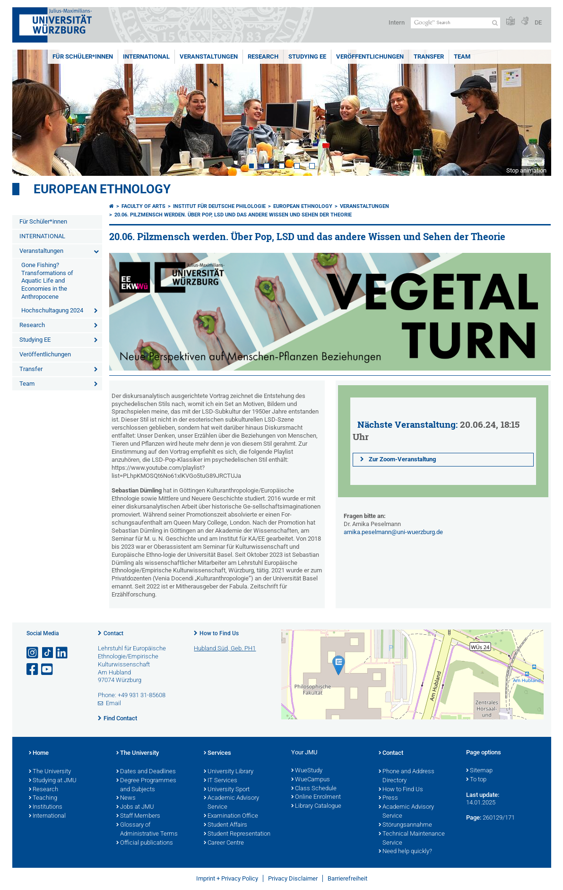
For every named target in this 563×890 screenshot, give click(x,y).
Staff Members (138, 816)
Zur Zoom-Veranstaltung (401, 459)
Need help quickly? (405, 851)
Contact (113, 633)
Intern (397, 22)
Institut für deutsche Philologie (219, 206)
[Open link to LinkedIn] (62, 653)
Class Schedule (314, 789)
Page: (473, 817)
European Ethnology (102, 189)
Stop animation (526, 170)
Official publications (144, 843)
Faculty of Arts (143, 206)
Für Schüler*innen (82, 56)
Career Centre (224, 843)
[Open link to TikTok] (47, 653)
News (126, 798)
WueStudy (306, 771)
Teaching (43, 798)
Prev (29, 113)
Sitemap (479, 771)
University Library (228, 772)
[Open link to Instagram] (33, 653)
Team (462, 56)
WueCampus (310, 780)
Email (113, 703)
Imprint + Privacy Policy (227, 878)
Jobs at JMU (135, 807)
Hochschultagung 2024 (52, 310)
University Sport (227, 790)
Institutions (45, 807)
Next (534, 113)
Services (217, 753)
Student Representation (237, 834)
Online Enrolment (316, 797)
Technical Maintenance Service (412, 838)
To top (476, 780)
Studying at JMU (53, 781)
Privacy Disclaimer (293, 878)
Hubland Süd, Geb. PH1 (225, 648)
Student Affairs (225, 825)
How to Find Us (219, 633)
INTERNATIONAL (146, 56)
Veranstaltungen (209, 56)
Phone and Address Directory (406, 776)
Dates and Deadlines (146, 772)
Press (388, 798)
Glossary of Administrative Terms (147, 829)
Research (263, 56)
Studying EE (307, 56)
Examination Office (231, 816)
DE (538, 22)
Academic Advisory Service (231, 803)
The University (50, 772)
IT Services (220, 781)
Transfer (429, 56)
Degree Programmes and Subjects (146, 785)
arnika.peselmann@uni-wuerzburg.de (393, 532)
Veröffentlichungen (370, 56)
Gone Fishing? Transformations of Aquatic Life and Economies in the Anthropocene (47, 281)
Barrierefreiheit (347, 878)
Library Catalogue (316, 806)
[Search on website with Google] (455, 22)
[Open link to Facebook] (33, 669)
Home (39, 753)
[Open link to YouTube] (47, 669)
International (47, 816)
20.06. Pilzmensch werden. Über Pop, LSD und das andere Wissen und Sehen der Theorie (233, 215)
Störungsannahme (405, 825)
